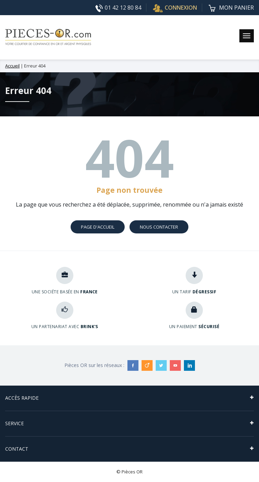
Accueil (12, 66)
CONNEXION (175, 7)
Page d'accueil (97, 227)
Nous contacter (159, 227)
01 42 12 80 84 (118, 8)
